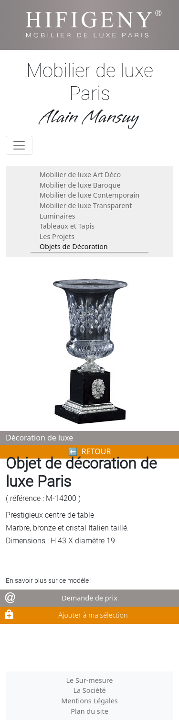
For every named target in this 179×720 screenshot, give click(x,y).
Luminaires (57, 215)
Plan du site (89, 711)
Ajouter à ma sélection (92, 615)
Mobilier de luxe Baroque (80, 185)
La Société (89, 690)
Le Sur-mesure (89, 680)
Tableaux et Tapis (67, 225)
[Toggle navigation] (19, 145)
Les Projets (57, 236)
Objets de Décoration (74, 246)
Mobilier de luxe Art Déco (80, 174)
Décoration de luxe (39, 437)
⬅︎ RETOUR (89, 451)
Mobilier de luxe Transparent (86, 205)
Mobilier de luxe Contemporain (89, 195)
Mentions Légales (89, 700)
